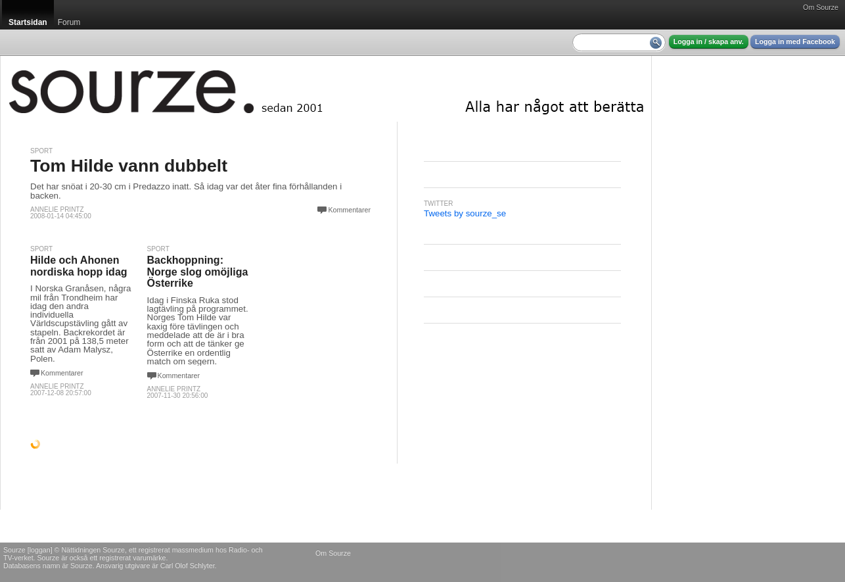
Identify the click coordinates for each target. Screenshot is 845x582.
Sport (41, 151)
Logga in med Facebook (795, 41)
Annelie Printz (57, 209)
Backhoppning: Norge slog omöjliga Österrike (197, 272)
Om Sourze (820, 7)
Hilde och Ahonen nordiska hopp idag (78, 266)
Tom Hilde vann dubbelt (128, 166)
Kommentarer (349, 210)
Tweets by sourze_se (465, 213)
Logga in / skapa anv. (709, 41)
